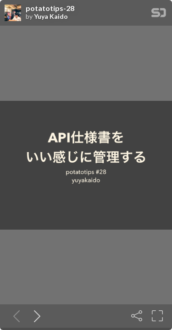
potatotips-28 (50, 8)
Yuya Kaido (51, 16)
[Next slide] (35, 315)
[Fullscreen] (157, 315)
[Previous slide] (14, 315)
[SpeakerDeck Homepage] (158, 14)
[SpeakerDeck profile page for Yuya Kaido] (13, 13)
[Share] (136, 315)
